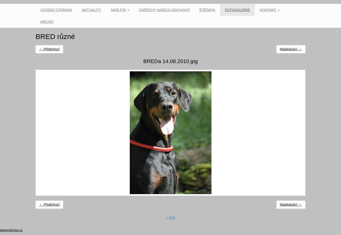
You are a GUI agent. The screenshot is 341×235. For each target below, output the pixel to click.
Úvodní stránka (56, 10)
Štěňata (207, 10)
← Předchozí (49, 49)
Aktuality (91, 10)
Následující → (291, 49)
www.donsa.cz (11, 230)
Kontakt (270, 10)
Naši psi (120, 10)
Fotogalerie (237, 10)
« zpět (170, 217)
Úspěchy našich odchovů (164, 10)
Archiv (47, 22)
